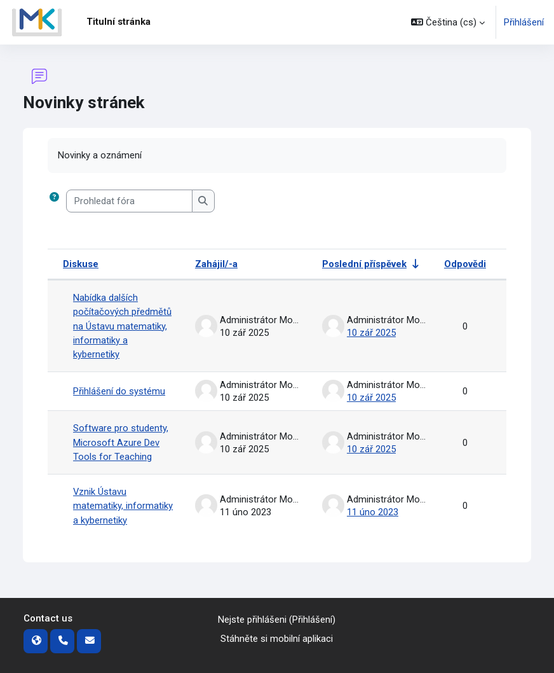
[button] (448, 22)
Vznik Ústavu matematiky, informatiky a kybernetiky (123, 506)
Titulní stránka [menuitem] (118, 21)
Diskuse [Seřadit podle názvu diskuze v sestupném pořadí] (80, 264)
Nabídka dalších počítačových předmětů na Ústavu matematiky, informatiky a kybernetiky (122, 326)
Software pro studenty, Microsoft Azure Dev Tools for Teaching (120, 443)
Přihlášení (524, 22)
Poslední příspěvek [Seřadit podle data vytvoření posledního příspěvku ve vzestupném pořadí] (364, 264)
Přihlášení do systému (119, 391)
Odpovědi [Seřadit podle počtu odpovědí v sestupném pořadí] (465, 264)
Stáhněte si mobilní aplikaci (276, 639)
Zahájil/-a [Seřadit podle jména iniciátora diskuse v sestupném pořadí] (216, 264)
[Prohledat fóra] (129, 201)
